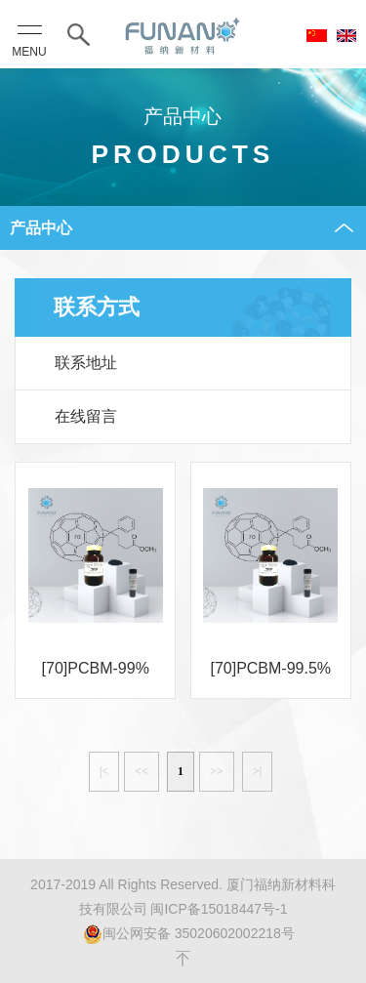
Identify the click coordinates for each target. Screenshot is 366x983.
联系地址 (86, 362)
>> (217, 771)
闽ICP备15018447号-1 (218, 909)
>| (257, 771)
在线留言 (86, 416)
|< (104, 771)
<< (141, 771)
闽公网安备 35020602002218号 (189, 934)
